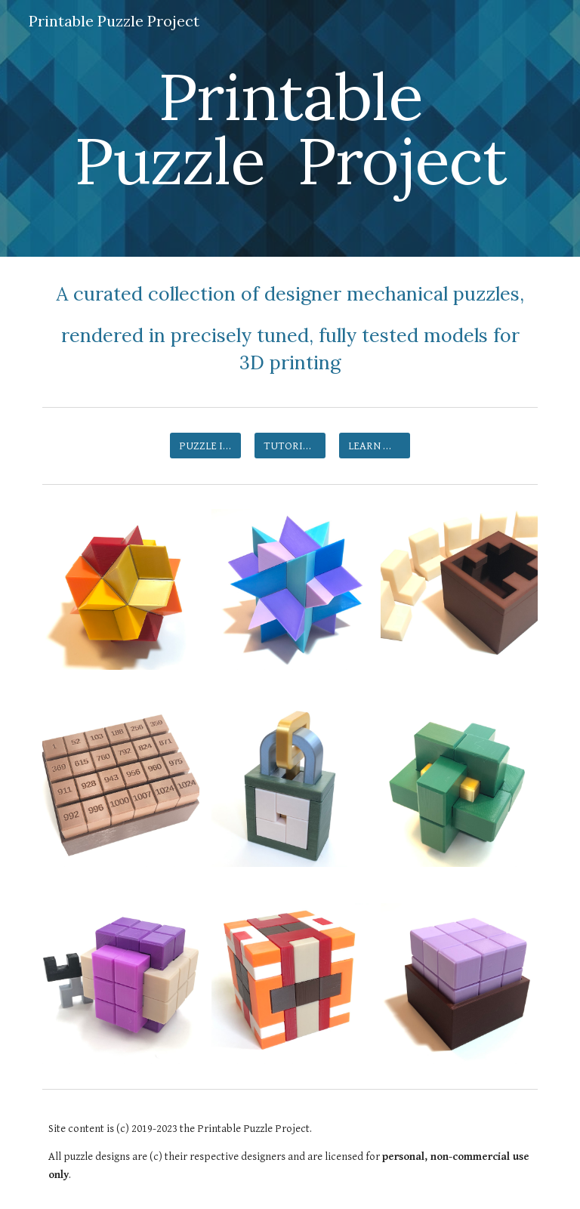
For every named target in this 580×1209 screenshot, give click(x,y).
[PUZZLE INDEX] (205, 445)
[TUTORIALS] (290, 445)
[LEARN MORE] (374, 445)
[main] (289, 128)
